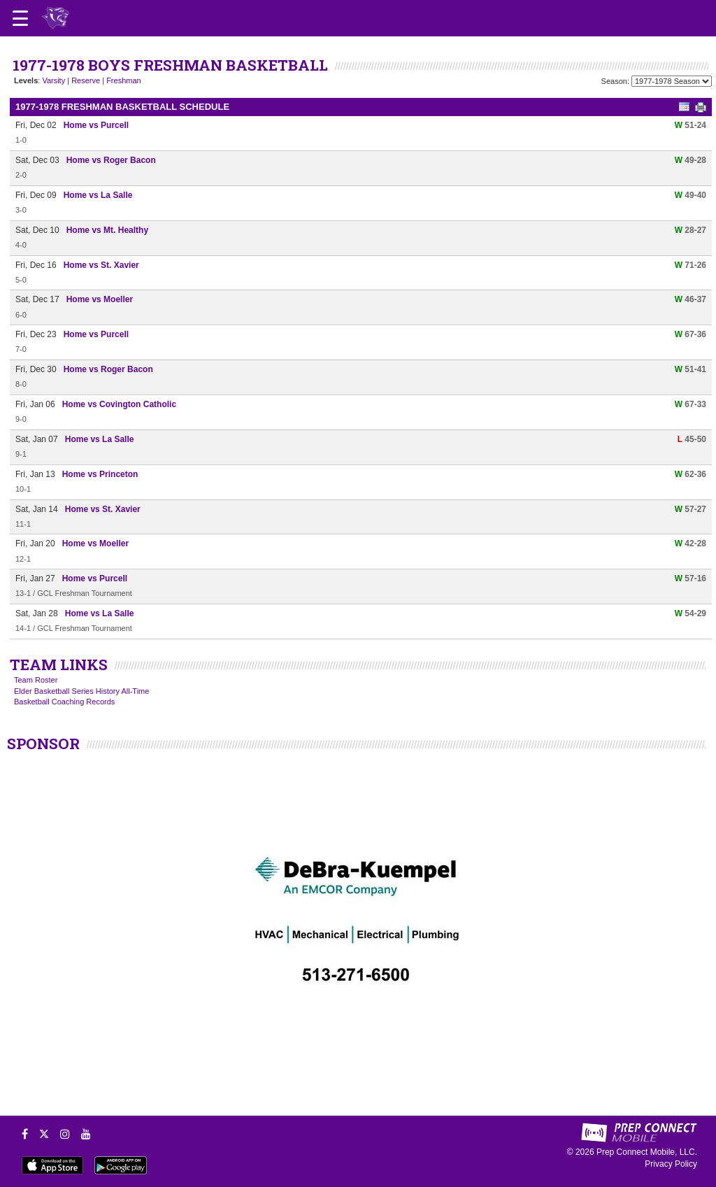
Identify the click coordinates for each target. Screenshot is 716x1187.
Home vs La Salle (98, 195)
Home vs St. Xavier (101, 265)
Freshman (123, 80)
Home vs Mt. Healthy (107, 230)
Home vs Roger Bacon (111, 160)
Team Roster (35, 680)
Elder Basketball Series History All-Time (81, 691)
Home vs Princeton (100, 474)
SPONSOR (43, 743)
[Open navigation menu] (20, 18)
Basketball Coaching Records (64, 701)
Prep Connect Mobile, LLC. (646, 1152)
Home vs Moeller (99, 299)
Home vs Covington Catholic (119, 404)
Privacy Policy (671, 1164)
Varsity (53, 80)
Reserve (85, 80)
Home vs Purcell (96, 125)
